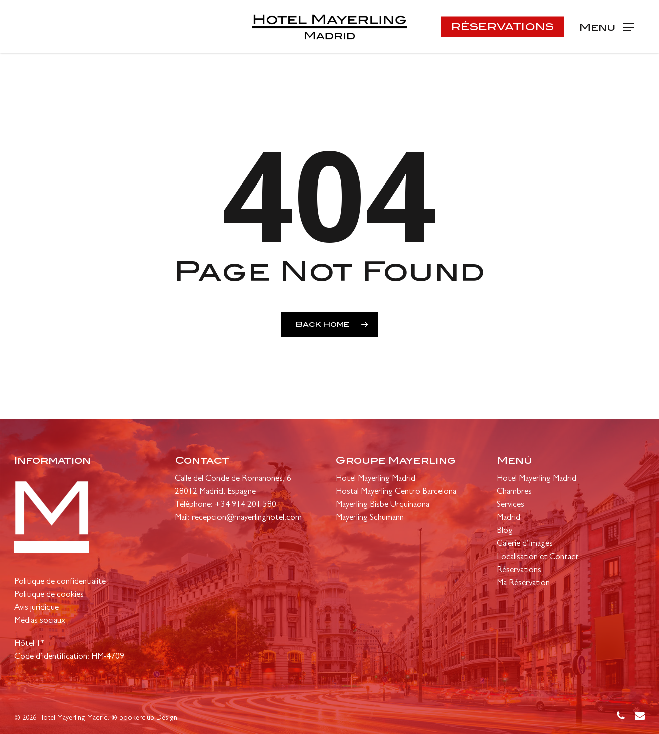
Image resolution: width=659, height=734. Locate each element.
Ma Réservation (523, 583)
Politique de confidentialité (60, 582)
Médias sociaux (39, 621)
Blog (505, 531)
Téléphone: (195, 505)
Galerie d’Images (525, 544)
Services (510, 505)
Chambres (514, 492)
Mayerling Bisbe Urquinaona (382, 505)
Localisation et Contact (538, 557)
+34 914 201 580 (245, 505)
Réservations (519, 570)
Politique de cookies (49, 595)
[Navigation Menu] (606, 27)
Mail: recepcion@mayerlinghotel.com (238, 518)
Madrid (508, 518)
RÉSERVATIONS (502, 26)
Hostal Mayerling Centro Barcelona (396, 492)
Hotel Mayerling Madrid (375, 479)
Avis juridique (36, 608)
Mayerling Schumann (370, 518)
